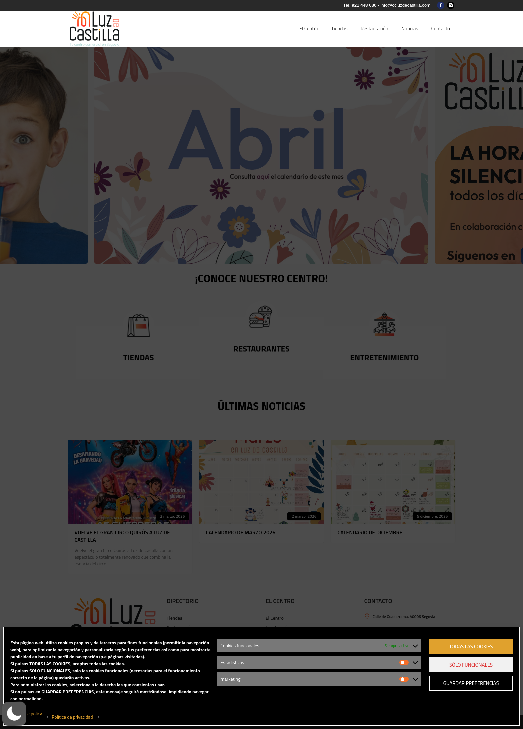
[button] (15, 714)
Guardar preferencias (471, 683)
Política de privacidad (72, 716)
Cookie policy (29, 713)
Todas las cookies (471, 646)
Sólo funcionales (471, 665)
